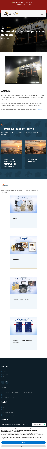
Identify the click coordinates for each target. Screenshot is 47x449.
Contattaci (5, 377)
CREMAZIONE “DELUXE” (9, 397)
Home (4, 371)
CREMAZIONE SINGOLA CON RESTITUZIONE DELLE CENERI (33, 162)
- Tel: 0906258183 (29, 4)
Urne (4, 407)
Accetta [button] (23, 442)
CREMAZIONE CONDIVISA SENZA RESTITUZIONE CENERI (11, 162)
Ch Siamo (5, 374)
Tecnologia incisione (8, 412)
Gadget (5, 409)
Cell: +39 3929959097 (20, 4)
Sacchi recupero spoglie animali (11, 415)
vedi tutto (39, 109)
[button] (45, 429)
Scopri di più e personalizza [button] (23, 446)
